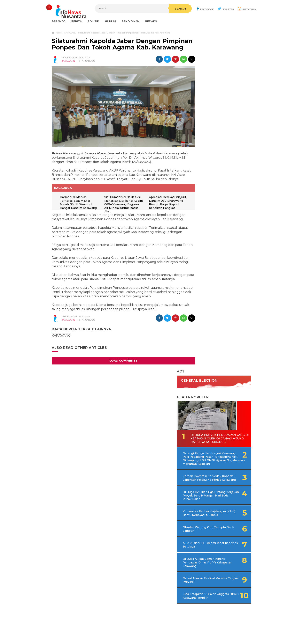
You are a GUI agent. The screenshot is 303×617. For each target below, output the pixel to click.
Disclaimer (204, 601)
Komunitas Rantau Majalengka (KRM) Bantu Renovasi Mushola (216, 215)
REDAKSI (151, 21)
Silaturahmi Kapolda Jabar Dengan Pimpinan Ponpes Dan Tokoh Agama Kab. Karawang (117, 47)
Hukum (110, 21)
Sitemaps (97, 601)
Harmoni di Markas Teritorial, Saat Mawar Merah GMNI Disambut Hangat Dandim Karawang (76, 207)
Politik (93, 21)
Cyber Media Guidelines (155, 601)
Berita (76, 21)
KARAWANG (68, 67)
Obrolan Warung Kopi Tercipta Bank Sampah (215, 232)
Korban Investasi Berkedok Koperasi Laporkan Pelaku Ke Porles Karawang (218, 173)
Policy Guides (184, 601)
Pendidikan (130, 21)
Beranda (59, 21)
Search (172, 16)
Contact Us (115, 601)
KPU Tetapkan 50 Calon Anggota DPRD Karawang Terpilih (217, 301)
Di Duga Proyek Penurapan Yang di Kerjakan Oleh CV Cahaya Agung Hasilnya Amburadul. (220, 126)
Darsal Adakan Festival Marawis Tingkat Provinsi (217, 283)
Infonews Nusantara (150, 607)
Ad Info (131, 601)
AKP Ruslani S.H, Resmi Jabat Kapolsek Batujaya (216, 248)
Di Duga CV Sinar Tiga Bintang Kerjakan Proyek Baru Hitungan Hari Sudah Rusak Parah (222, 194)
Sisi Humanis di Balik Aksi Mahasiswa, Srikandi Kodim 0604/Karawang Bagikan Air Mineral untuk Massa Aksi (121, 207)
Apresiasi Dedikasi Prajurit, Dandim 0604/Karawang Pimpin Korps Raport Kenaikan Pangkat (162, 207)
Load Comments (120, 363)
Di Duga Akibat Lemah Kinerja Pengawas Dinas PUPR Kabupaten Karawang (218, 266)
